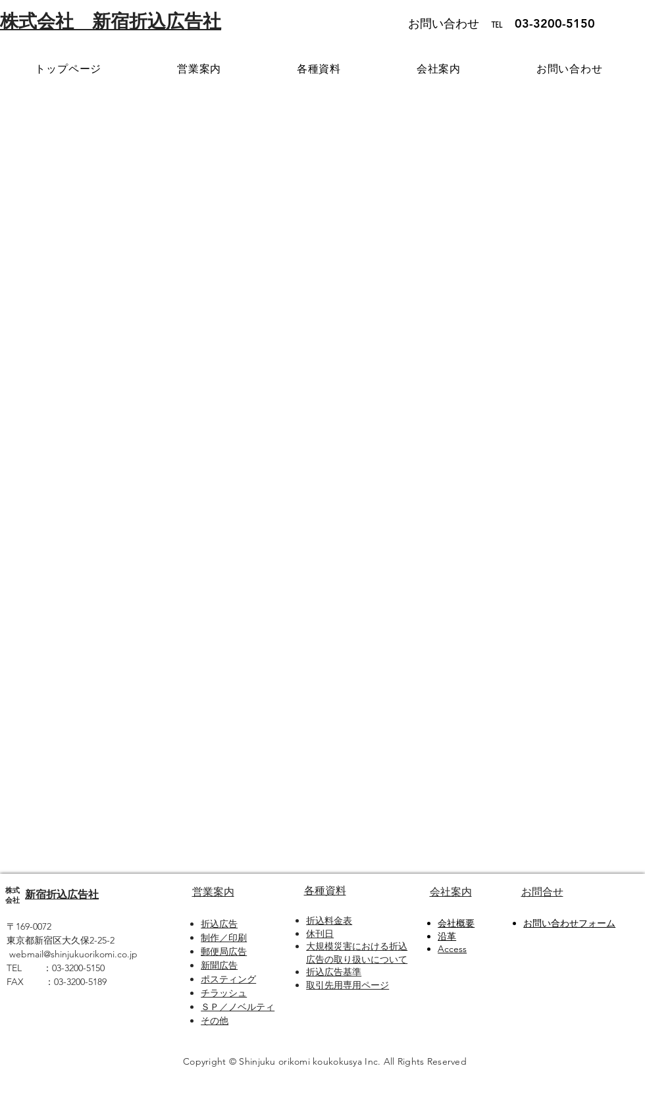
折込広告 (219, 924)
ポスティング (228, 979)
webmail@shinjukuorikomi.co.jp (73, 954)
